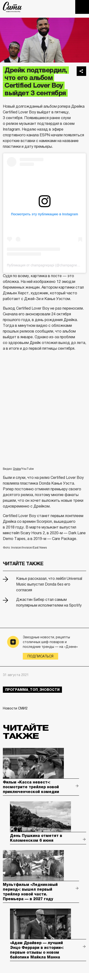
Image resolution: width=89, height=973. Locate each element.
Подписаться (40, 656)
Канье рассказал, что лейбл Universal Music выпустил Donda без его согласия (49, 584)
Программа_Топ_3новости (32, 690)
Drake (17, 469)
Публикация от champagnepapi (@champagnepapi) (45, 265)
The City (12, 7)
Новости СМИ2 (15, 708)
